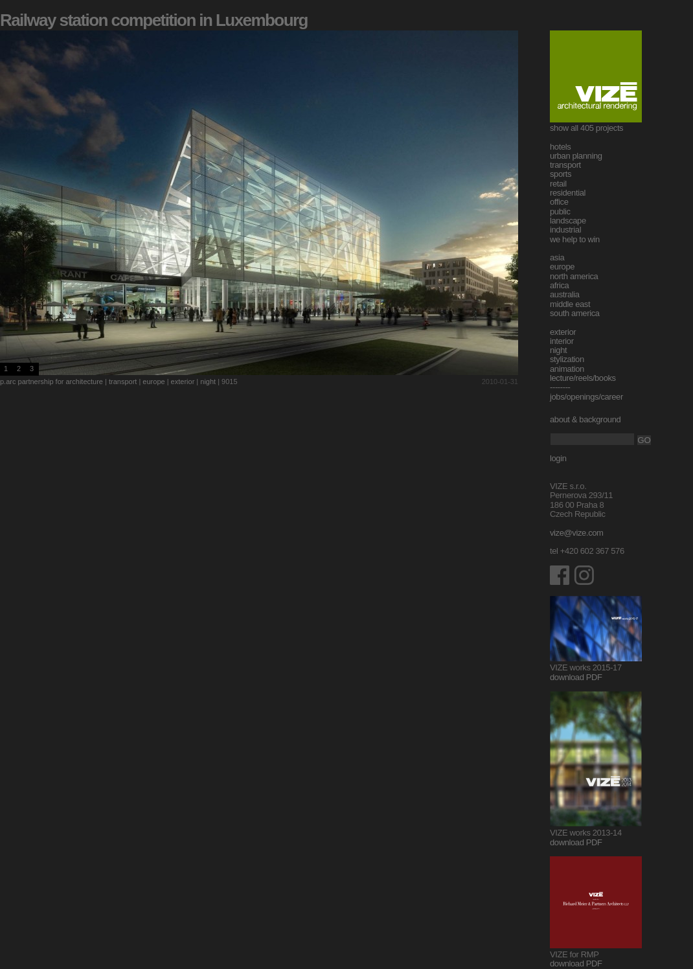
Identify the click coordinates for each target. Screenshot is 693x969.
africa (559, 285)
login (558, 458)
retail (558, 183)
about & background (585, 419)
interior (562, 341)
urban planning (576, 156)
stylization (567, 359)
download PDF (576, 677)
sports (560, 174)
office (559, 202)
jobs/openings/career (586, 397)
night (208, 381)
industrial (565, 229)
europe (153, 381)
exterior (183, 381)
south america (575, 313)
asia (557, 257)
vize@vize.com (577, 533)
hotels (560, 147)
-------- (560, 387)
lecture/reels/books (583, 378)
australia (565, 294)
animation (567, 369)
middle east (570, 304)
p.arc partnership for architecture (51, 381)
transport (123, 381)
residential (567, 193)
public (560, 211)
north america (574, 276)
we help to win (575, 239)
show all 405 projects (586, 128)
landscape (568, 220)
